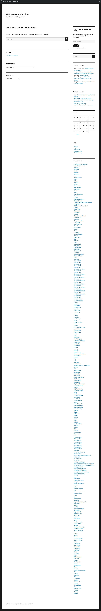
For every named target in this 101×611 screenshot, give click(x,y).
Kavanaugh (77, 382)
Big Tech (76, 182)
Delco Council (77, 244)
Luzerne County (78, 400)
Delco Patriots (77, 246)
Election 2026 (77, 297)
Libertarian (77, 397)
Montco (76, 417)
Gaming (76, 315)
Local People (77, 399)
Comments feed (78, 151)
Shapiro (76, 537)
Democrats (77, 249)
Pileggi (75, 482)
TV (74, 577)
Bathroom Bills (78, 177)
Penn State (76, 460)
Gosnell (76, 325)
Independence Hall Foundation (82, 365)
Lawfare (76, 387)
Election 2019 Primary (79, 277)
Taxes (75, 552)
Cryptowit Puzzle (78, 234)
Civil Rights (77, 212)
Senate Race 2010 (78, 530)
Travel (75, 567)
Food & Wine (77, 310)
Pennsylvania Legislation (80, 470)
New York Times (78, 424)
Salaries (76, 517)
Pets (75, 477)
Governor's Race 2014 (79, 327)
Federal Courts (77, 307)
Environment (77, 304)
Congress (76, 219)
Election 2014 (77, 264)
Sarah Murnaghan (78, 522)
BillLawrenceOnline (17, 14)
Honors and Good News (80, 354)
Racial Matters (77, 498)
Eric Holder (77, 305)
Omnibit (76, 430)
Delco (75, 242)
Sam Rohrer (77, 518)
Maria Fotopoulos (78, 404)
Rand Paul (76, 500)
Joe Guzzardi (77, 372)
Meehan (76, 410)
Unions (76, 583)
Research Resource (79, 508)
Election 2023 (77, 289)
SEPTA (75, 533)
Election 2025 (77, 295)
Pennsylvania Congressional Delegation (84, 463)
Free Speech (77, 312)
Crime (75, 231)
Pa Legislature (77, 453)
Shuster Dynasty (78, 540)
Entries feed (77, 149)
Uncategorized (77, 582)
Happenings (77, 337)
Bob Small (76, 189)
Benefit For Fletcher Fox (80, 103)
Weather (76, 590)
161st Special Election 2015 (80, 164)
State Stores (77, 548)
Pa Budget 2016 (78, 447)
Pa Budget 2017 (78, 448)
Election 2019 (77, 275)
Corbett (76, 226)
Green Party (77, 329)
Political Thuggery (78, 488)
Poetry (75, 485)
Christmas (76, 211)
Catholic (76, 197)
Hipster (76, 347)
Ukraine (76, 580)
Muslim (76, 422)
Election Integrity (78, 300)
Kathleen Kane (77, 379)
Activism (76, 172)
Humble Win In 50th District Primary (83, 105)
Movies (76, 419)
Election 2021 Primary (79, 284)
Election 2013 (77, 262)
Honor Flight (77, 352)
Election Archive (78, 299)
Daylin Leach (77, 237)
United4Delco (77, 585)
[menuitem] (1, 1)
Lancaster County (78, 385)
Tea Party (76, 553)
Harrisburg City (78, 339)
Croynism (76, 232)
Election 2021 (77, 282)
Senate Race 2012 (78, 532)
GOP (75, 324)
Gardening (76, 317)
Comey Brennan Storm (79, 216)
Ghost (75, 320)
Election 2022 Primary (79, 287)
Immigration (77, 364)
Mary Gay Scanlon (78, 407)
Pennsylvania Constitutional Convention (84, 465)
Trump (75, 568)
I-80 (75, 360)
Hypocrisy (76, 359)
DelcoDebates (77, 247)
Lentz (75, 392)
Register (76, 146)
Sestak (75, 535)
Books (75, 191)
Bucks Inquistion (78, 194)
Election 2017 (77, 270)
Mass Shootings (78, 409)
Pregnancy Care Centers (80, 492)
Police (75, 487)
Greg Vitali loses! (84, 75)
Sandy (75, 520)
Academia (76, 169)
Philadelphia (77, 478)
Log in (75, 148)
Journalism (77, 375)
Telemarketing (77, 557)
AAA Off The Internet (79, 166)
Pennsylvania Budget (79, 462)
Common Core (77, 217)
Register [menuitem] (9, 1)
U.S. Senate (77, 578)
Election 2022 (77, 285)
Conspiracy (77, 222)
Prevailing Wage (78, 493)
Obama (75, 427)
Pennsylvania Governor (80, 468)
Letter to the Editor (78, 395)
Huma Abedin (77, 355)
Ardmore (76, 174)
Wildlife (76, 593)
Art (75, 176)
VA (74, 587)
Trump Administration (79, 570)
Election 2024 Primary (79, 294)
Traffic (75, 563)
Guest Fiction (77, 332)
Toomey (76, 560)
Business (76, 196)
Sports (75, 542)
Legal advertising (78, 389)
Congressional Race (79, 221)
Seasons (76, 525)
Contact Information (12, 55)
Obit (75, 429)
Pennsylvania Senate (79, 473)
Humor (76, 357)
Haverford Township (79, 340)
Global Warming (78, 322)
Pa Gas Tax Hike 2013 (79, 452)
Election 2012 (77, 260)
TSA (75, 572)
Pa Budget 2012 (78, 440)
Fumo (75, 314)
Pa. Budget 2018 (78, 458)
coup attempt (77, 227)
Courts (75, 229)
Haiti (75, 335)
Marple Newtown (78, 405)
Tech (75, 555)
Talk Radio (76, 550)
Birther (76, 184)
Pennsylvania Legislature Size (81, 472)
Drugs (75, 257)
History (76, 349)
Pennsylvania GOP (78, 467)
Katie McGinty (77, 380)
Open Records (77, 432)
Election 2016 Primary (79, 269)
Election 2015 (77, 265)
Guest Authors (77, 330)
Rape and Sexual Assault (80, 502)
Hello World (77, 345)
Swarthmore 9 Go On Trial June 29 (82, 98)
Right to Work (77, 512)
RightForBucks (78, 513)
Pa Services (77, 457)
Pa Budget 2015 (78, 445)
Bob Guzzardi (77, 187)
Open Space (77, 434)
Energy (76, 302)
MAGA (75, 402)
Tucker (76, 573)
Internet (76, 367)
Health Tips (77, 344)
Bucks (75, 192)
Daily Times (77, 236)
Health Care (77, 342)
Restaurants (77, 510)
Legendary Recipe (78, 390)
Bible (75, 179)
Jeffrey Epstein (77, 370)
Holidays (76, 350)
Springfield (77, 543)
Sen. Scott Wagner (78, 528)
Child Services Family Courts (81, 206)
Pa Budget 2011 (77, 438)
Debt (75, 239)
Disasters (76, 252)
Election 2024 (77, 292)
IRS (75, 369)
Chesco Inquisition (78, 199)
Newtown (76, 425)
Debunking (77, 241)
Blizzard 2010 (77, 186)
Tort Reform (77, 562)
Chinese (76, 207)
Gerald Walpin (77, 319)
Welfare (76, 592)
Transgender (77, 565)
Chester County (78, 201)
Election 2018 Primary (79, 274)
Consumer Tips (78, 224)
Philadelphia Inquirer (79, 480)
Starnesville (77, 547)
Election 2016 (77, 267)
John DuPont (77, 374)
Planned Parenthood (79, 483)
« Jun (77, 134)
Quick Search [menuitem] (16, 1)
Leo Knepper (77, 394)
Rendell (76, 507)
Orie (75, 435)
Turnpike (76, 575)
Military (76, 412)
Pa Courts (76, 450)
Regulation (76, 503)
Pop (75, 490)
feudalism (76, 309)
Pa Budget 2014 (78, 443)
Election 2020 (77, 279)
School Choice (77, 523)
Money (75, 415)
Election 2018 (77, 272)
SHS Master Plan (78, 538)
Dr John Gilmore (78, 256)
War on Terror (77, 588)
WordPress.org (78, 153)
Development (77, 251)
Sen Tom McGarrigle (79, 527)
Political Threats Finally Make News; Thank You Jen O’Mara (83, 78)
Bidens (75, 181)
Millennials (77, 414)
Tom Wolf (76, 558)
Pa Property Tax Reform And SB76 (82, 455)
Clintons (76, 214)
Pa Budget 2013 (78, 442)
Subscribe (76, 46)
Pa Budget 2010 (78, 437)
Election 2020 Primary (79, 280)
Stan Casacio (77, 545)
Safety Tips (77, 515)
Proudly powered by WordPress (25, 604)
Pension (76, 475)
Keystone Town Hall (79, 384)
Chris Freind (77, 209)
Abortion (76, 167)
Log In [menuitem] (4, 1)
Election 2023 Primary (79, 290)
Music (75, 420)
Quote (75, 497)
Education (76, 259)
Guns (75, 334)
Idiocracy (76, 362)
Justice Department (79, 377)
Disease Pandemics (79, 254)
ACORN (76, 171)
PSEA (75, 495)
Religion (76, 505)
